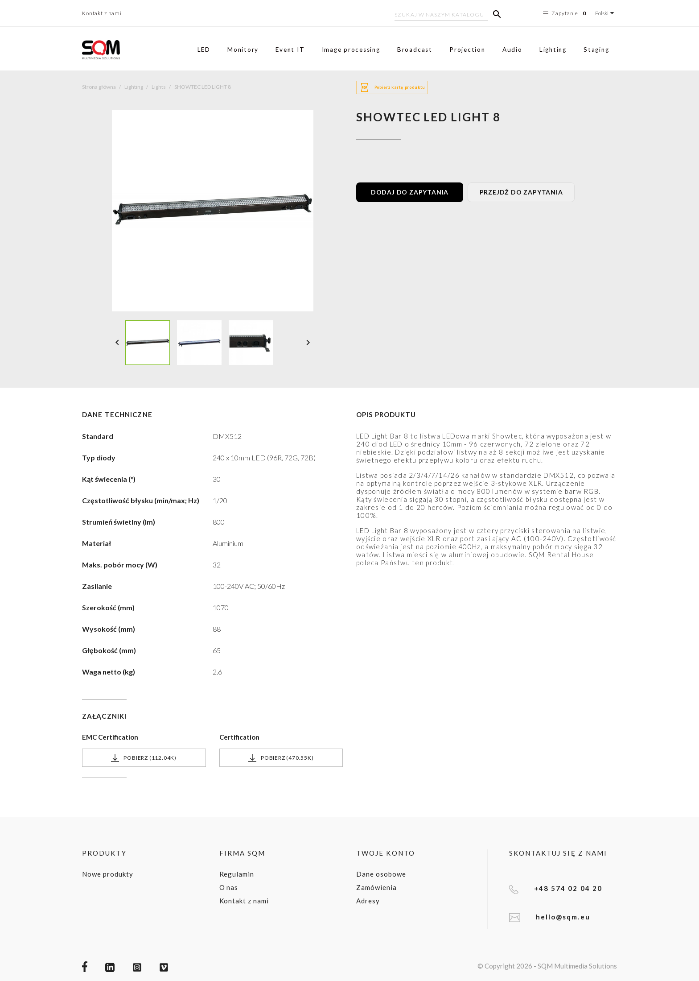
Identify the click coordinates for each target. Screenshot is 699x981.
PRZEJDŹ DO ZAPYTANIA (521, 192)
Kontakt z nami (102, 13)
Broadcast (414, 49)
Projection (467, 49)
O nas (228, 887)
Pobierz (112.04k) (144, 757)
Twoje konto (385, 853)
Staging (596, 49)
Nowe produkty (107, 874)
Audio (512, 49)
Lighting (553, 49)
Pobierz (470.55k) (281, 757)
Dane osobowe (381, 874)
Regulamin (237, 874)
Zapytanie (566, 13)
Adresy (368, 901)
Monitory (243, 49)
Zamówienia (376, 887)
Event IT (289, 49)
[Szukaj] (441, 15)
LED (203, 49)
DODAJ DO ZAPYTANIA (409, 192)
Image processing (351, 49)
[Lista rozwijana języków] (606, 13)
